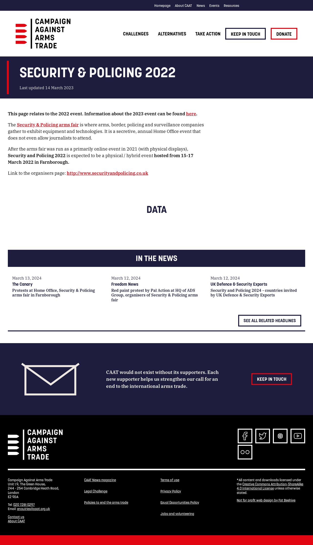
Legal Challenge (95, 491)
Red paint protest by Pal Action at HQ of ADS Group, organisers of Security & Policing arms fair (154, 294)
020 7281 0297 (24, 504)
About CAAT (183, 5)
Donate (284, 34)
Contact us (16, 517)
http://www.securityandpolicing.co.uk (107, 173)
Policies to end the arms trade (106, 503)
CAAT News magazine (100, 480)
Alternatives (172, 34)
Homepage (162, 5)
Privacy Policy (170, 491)
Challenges (135, 34)
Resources (231, 5)
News (201, 5)
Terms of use (169, 480)
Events (214, 5)
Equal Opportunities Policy (179, 503)
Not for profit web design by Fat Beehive (266, 500)
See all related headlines (270, 320)
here (191, 113)
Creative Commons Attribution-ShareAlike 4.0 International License (270, 486)
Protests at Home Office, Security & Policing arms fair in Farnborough (53, 292)
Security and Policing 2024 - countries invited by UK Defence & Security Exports (254, 292)
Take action (208, 34)
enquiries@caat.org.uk (33, 509)
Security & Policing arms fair (48, 124)
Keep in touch (245, 34)
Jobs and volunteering (177, 514)
